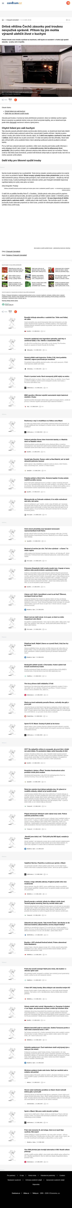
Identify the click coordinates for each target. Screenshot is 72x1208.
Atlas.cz (26, 1193)
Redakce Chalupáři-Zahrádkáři (16, 255)
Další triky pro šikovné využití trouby (17, 113)
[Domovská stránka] (3, 20)
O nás (22, 1175)
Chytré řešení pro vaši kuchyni (15, 111)
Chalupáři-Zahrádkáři (12, 20)
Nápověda (36, 1184)
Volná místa (32, 1175)
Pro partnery (11, 1175)
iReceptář (13, 122)
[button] (13, 311)
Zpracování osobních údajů (55, 1180)
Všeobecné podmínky (48, 1175)
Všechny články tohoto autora (10, 300)
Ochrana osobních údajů (33, 1180)
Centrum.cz (16, 1193)
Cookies (62, 1175)
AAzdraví (9, 148)
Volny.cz (35, 1193)
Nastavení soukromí (14, 1180)
